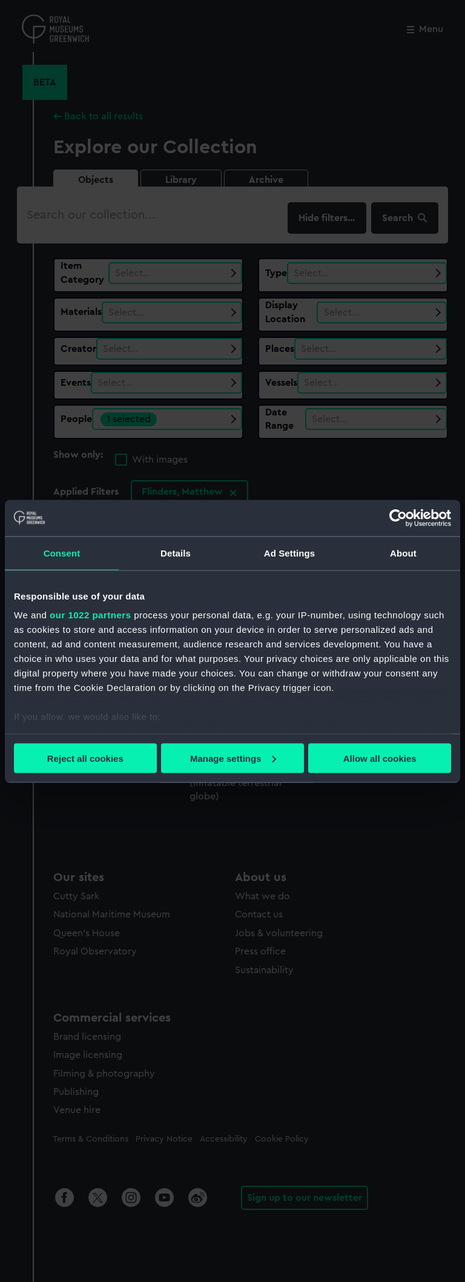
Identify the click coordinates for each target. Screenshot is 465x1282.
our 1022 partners (90, 615)
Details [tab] (175, 552)
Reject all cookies (85, 758)
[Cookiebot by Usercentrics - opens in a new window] (398, 518)
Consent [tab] (62, 552)
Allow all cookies (380, 758)
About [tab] (403, 552)
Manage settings (233, 758)
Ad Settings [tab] (289, 552)
